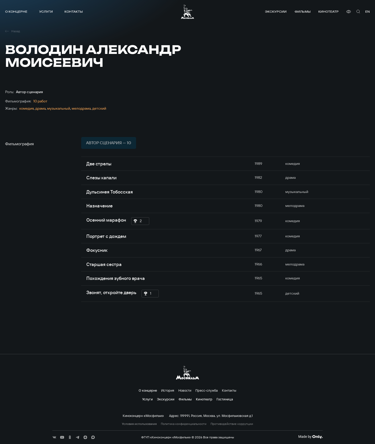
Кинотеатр (328, 11)
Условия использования (139, 424)
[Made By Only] (310, 437)
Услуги (46, 11)
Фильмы (303, 11)
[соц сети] (54, 437)
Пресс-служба (206, 390)
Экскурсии (276, 11)
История (167, 390)
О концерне (16, 11)
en (367, 11)
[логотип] (187, 12)
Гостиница (224, 399)
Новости (184, 390)
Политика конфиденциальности (183, 424)
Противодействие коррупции (232, 424)
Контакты (73, 11)
